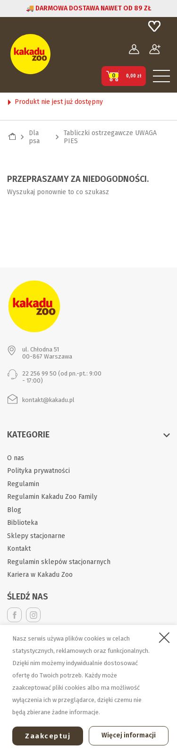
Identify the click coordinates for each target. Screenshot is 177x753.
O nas (15, 458)
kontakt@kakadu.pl (48, 399)
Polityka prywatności (38, 471)
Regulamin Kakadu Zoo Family (52, 497)
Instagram (33, 615)
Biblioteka (22, 523)
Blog (14, 510)
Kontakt (19, 549)
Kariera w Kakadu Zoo (40, 575)
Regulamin (23, 484)
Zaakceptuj (47, 736)
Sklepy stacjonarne (36, 536)
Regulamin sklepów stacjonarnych (58, 562)
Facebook (14, 615)
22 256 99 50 (39, 373)
